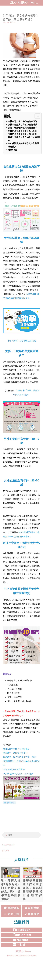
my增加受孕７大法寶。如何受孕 (18, 773)
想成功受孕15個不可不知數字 (16, 748)
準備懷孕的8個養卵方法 (14, 769)
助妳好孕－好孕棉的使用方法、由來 (19, 757)
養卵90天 (12, 149)
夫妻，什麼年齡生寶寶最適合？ (22, 127)
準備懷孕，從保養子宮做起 (15, 753)
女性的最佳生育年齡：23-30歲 (22, 134)
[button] (4, 27)
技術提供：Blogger (21, 951)
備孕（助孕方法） (9, 803)
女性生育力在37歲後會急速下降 (22, 121)
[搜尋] (22, 835)
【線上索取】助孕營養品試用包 (21, 340)
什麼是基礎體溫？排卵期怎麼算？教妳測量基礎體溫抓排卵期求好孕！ (32, 883)
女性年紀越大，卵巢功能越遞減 (22, 124)
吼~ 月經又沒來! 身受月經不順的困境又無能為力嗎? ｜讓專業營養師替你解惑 (10, 883)
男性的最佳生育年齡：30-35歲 (22, 130)
